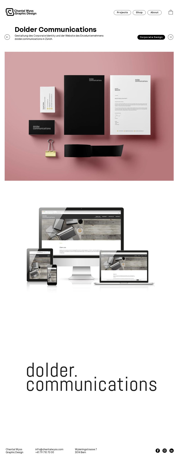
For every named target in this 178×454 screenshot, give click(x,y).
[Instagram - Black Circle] (164, 450)
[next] (7, 37)
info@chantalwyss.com (49, 449)
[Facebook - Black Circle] (158, 450)
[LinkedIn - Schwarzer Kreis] (171, 450)
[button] (171, 11)
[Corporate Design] (151, 37)
